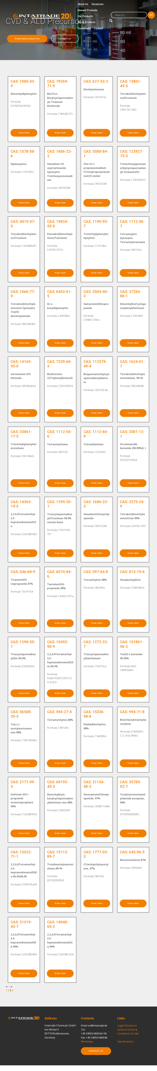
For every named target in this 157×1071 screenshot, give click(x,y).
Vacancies (98, 4)
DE (151, 14)
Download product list (29, 38)
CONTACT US (97, 1064)
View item (24, 140)
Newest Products (87, 10)
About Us (83, 4)
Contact (98, 28)
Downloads (84, 28)
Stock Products (86, 22)
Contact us (70, 38)
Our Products (85, 16)
